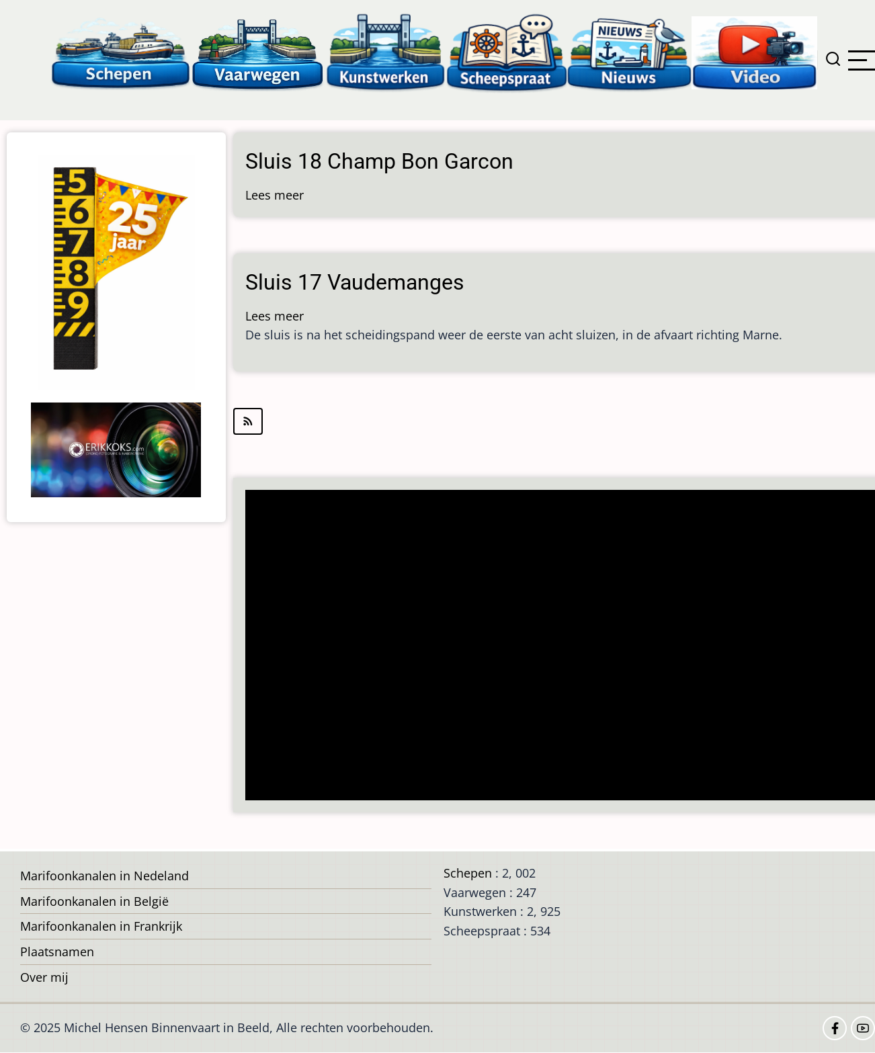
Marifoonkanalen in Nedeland (104, 876)
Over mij (44, 977)
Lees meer (274, 195)
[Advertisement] (559, 646)
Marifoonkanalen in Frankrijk (101, 926)
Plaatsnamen (57, 951)
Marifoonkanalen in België (94, 901)
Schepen (468, 873)
